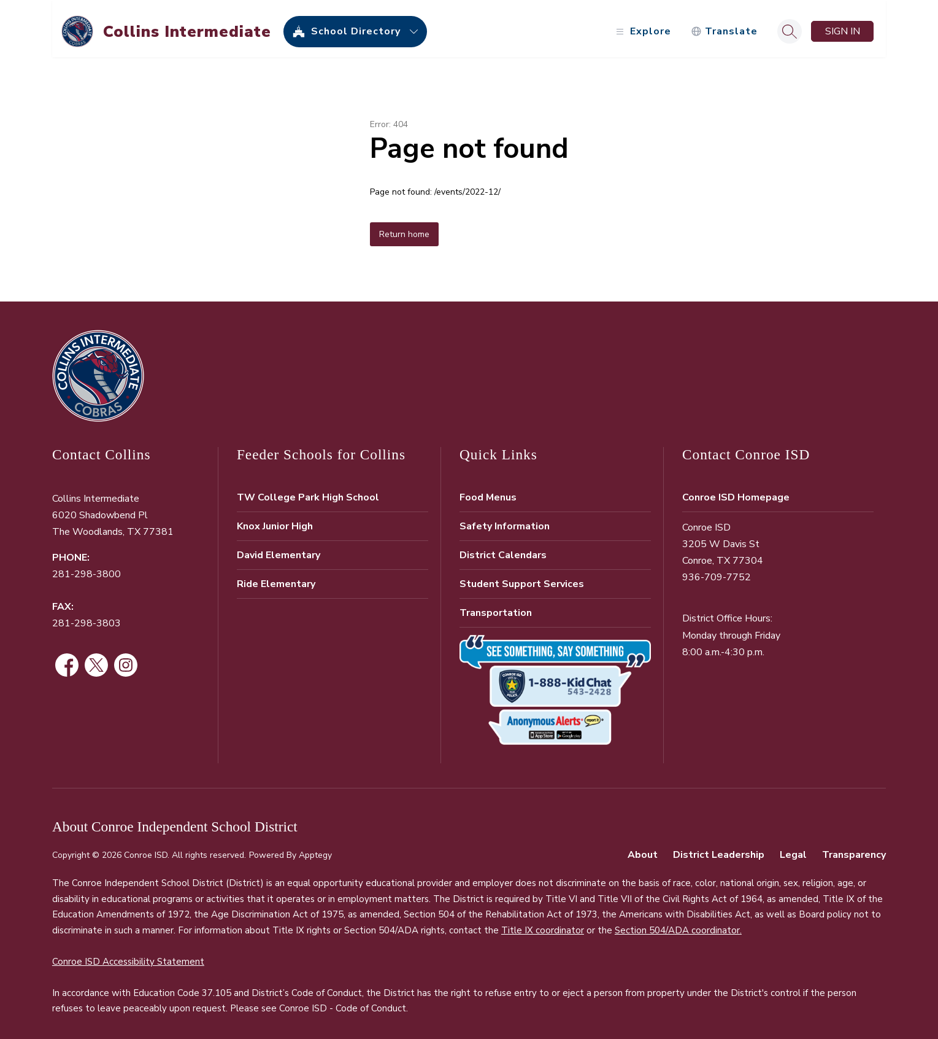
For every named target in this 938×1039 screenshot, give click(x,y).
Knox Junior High (275, 520)
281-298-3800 (86, 568)
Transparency (854, 849)
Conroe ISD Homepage (736, 492)
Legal (793, 849)
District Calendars (503, 549)
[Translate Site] (724, 26)
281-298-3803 (86, 618)
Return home (404, 229)
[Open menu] (642, 26)
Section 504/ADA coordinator (677, 925)
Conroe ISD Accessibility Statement (128, 956)
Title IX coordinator (542, 925)
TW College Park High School (308, 492)
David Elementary (278, 549)
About (643, 849)
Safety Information (504, 520)
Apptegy (315, 849)
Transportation (495, 607)
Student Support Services (521, 578)
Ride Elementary (276, 578)
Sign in (842, 26)
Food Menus (488, 492)
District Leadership (718, 849)
